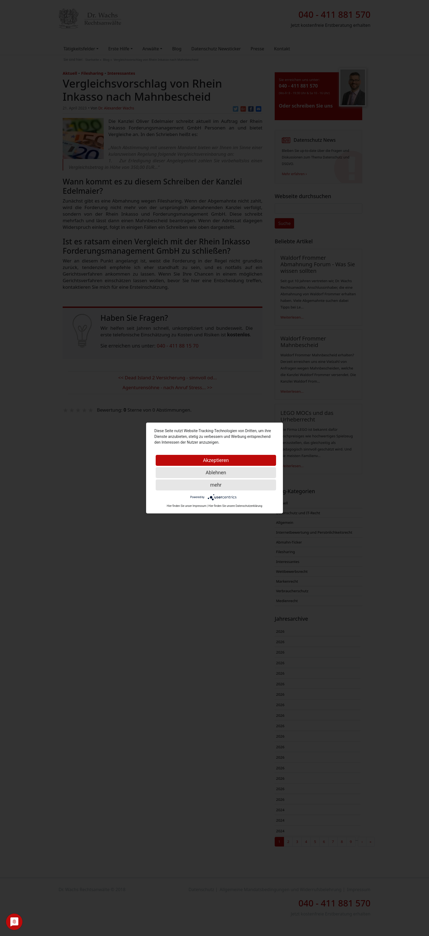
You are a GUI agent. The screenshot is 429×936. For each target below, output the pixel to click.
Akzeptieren (216, 460)
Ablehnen (215, 472)
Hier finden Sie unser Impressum (187, 505)
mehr (215, 485)
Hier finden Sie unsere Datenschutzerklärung (235, 505)
